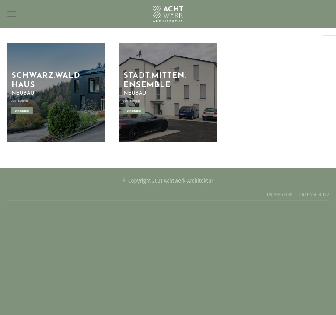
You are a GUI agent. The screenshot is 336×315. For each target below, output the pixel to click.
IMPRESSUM (280, 195)
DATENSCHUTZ (313, 195)
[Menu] (12, 13)
